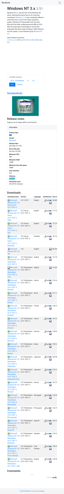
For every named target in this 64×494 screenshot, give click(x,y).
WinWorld (6, 3)
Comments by (52, 477)
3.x (15, 40)
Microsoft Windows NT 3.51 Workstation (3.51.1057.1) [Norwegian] (14, 400)
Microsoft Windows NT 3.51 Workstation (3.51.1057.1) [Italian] (14, 348)
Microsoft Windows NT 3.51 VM (14, 251)
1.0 (9, 40)
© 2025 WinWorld (25, 491)
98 (33, 40)
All (8, 42)
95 (24, 40)
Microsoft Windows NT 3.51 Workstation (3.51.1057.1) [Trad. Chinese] (14, 451)
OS (10, 135)
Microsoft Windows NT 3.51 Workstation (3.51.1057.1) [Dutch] (14, 297)
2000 (36, 40)
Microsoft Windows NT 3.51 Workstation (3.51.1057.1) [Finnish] (14, 310)
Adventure (41, 491)
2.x (12, 40)
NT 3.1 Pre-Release (17, 81)
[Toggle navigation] (59, 3)
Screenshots (14, 93)
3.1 (28, 81)
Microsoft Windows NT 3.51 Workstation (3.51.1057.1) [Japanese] (14, 361)
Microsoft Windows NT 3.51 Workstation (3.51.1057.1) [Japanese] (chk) (14, 374)
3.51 (13, 84)
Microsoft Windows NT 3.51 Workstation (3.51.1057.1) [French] (14, 323)
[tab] (32, 127)
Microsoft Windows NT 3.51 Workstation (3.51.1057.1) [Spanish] (14, 425)
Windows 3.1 (20, 17)
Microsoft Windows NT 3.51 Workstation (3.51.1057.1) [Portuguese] (14, 412)
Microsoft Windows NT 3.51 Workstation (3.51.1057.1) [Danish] (14, 285)
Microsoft (12, 140)
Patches (20, 84)
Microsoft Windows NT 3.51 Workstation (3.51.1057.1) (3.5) (14, 272)
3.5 (33, 81)
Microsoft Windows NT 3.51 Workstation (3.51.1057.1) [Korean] (14, 387)
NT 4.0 (28, 40)
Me (40, 40)
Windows (12, 178)
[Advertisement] (25, 58)
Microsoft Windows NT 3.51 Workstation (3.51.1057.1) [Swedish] (14, 438)
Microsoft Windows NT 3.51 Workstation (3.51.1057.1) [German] (14, 336)
